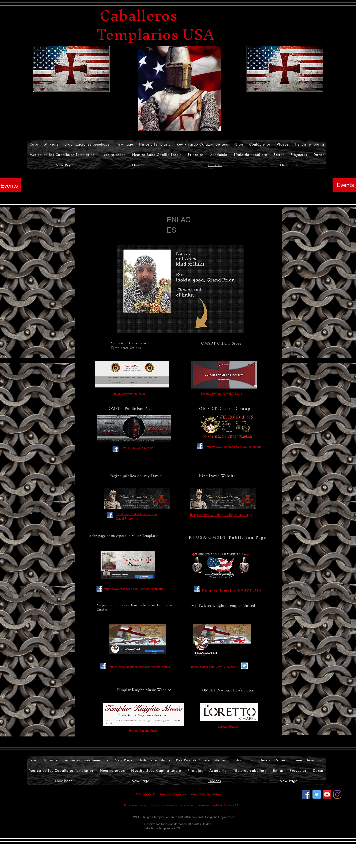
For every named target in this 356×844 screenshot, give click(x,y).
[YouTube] (327, 794)
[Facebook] (306, 794)
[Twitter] (316, 794)
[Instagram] (337, 794)
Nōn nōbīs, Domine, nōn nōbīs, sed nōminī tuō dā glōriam (179, 794)
